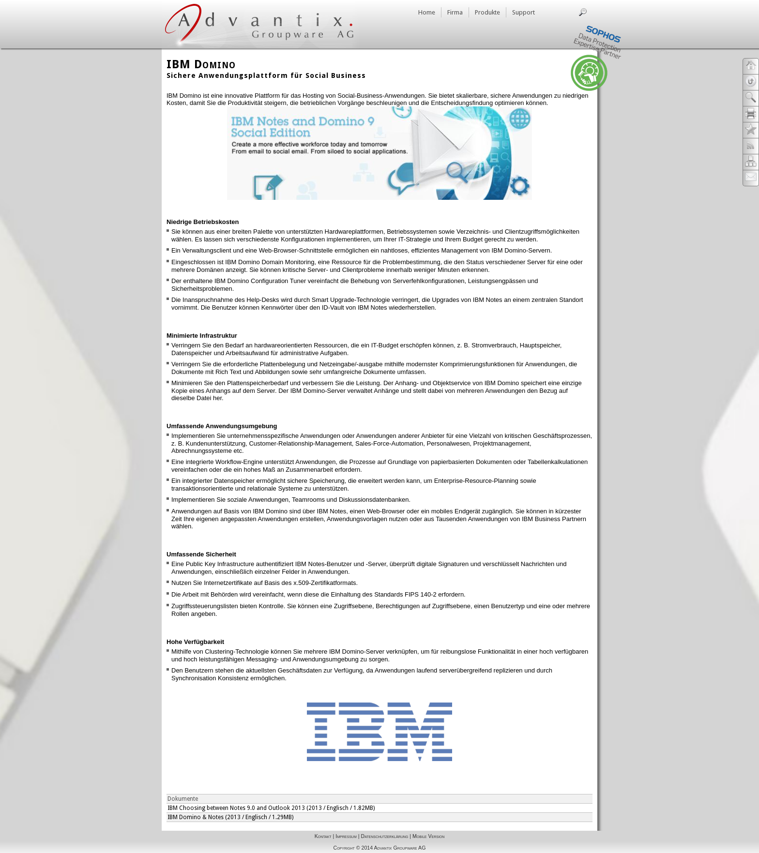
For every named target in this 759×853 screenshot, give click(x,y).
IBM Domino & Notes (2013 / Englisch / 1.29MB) (230, 817)
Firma (455, 12)
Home (426, 12)
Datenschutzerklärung (384, 836)
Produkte (487, 12)
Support (523, 12)
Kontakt (323, 836)
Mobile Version (428, 836)
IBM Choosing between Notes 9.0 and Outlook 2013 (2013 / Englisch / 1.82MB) (271, 808)
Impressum (345, 836)
